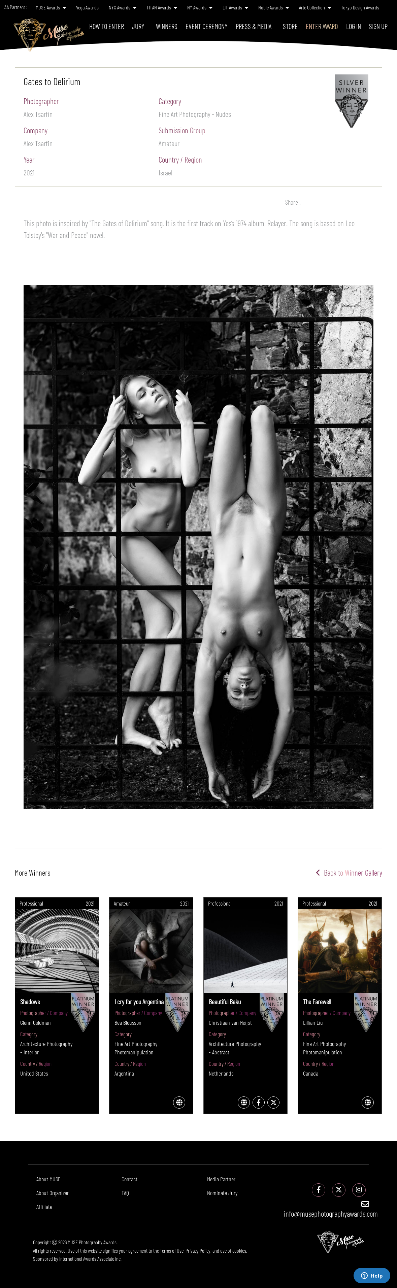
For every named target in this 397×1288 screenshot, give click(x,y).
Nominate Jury (222, 1192)
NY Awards (199, 7)
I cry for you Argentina (139, 1001)
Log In (353, 26)
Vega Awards (87, 7)
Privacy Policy (198, 1250)
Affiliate (44, 1206)
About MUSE (48, 1179)
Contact (129, 1179)
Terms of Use (172, 1250)
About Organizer (52, 1192)
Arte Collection (315, 7)
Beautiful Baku (225, 1001)
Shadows (30, 1001)
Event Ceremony (207, 26)
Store (290, 26)
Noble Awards (273, 7)
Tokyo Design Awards (360, 7)
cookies (239, 1250)
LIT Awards (235, 7)
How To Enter (106, 26)
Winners (166, 26)
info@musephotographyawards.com (331, 1209)
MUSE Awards (51, 7)
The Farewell (317, 1001)
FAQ (125, 1192)
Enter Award (322, 26)
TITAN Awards (161, 7)
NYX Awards (122, 7)
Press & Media (253, 26)
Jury (138, 26)
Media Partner (221, 1179)
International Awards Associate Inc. (90, 1258)
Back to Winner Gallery (349, 872)
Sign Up (378, 26)
